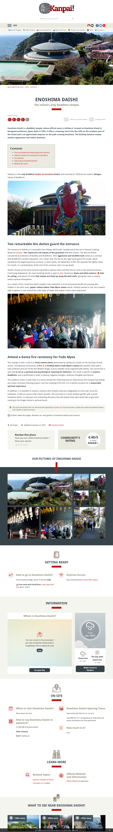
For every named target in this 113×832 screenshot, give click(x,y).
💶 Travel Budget (14, 30)
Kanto (27, 87)
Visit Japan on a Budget (41, 783)
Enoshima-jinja (53, 822)
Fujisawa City (58, 407)
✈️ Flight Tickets (29, 30)
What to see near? (21, 164)
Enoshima (34, 87)
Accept (40, 650)
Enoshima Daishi (58, 425)
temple (38, 174)
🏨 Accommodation (44, 30)
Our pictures (19, 158)
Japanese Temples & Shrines (43, 779)
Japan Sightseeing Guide (16, 87)
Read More (75, 830)
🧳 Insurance (100, 30)
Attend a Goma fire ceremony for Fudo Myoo (31, 155)
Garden (19, 252)
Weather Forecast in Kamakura (90, 668)
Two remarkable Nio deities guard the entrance (32, 152)
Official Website (72, 781)
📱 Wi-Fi (90, 30)
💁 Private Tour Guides (76, 30)
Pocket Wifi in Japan (90, 580)
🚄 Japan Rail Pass (59, 30)
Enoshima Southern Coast (87, 824)
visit (61, 273)
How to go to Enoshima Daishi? (25, 161)
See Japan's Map (39, 670)
